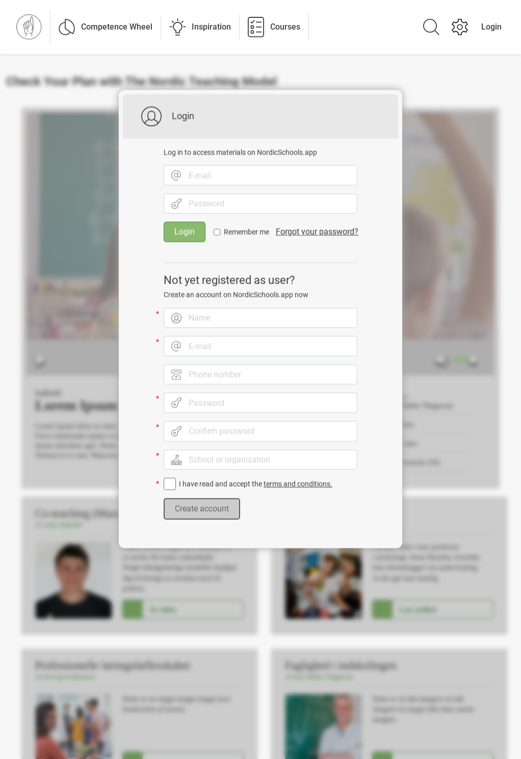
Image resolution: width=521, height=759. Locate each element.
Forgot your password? (317, 227)
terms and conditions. (298, 479)
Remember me (246, 227)
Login (491, 27)
